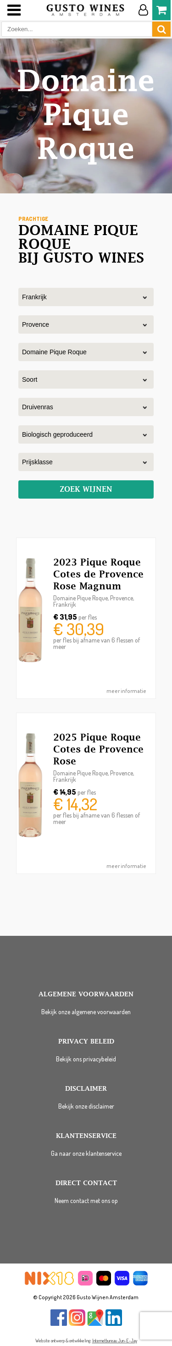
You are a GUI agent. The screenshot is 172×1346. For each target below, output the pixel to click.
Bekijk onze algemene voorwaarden (86, 1012)
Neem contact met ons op (86, 1200)
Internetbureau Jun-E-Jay (114, 1340)
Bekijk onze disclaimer (86, 1106)
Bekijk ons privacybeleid (86, 1059)
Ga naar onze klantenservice (86, 1153)
